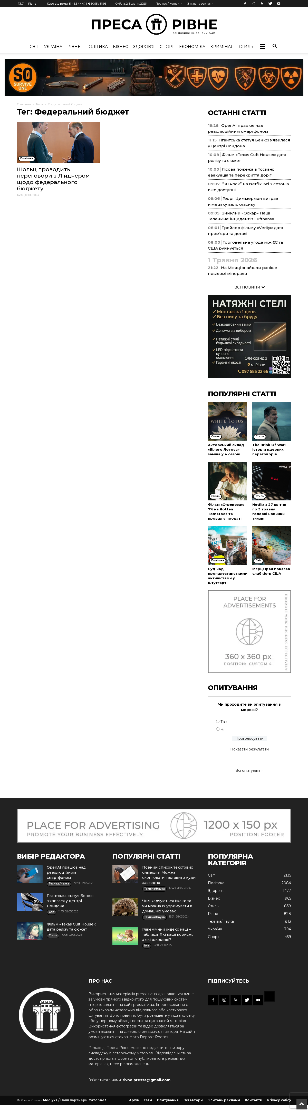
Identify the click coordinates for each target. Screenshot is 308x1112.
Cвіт (34, 46)
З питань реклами (200, 3)
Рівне (74, 46)
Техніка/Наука (221, 921)
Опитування (168, 1100)
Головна (24, 104)
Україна (53, 46)
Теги (39, 104)
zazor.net (97, 1100)
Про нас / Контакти (169, 3)
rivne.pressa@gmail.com (146, 1080)
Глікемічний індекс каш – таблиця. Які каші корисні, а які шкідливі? (167, 934)
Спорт (167, 46)
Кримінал (222, 46)
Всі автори (193, 1100)
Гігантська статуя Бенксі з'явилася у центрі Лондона (70, 900)
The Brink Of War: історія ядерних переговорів (269, 449)
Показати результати (249, 749)
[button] (262, 46)
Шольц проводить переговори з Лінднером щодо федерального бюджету (53, 179)
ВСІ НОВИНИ (249, 287)
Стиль (246, 46)
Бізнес (120, 46)
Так (223, 721)
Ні (222, 729)
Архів (134, 1100)
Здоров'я (144, 46)
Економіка (192, 46)
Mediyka (50, 1100)
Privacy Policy (279, 1100)
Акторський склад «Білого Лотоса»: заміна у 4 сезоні (226, 449)
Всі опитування (249, 770)
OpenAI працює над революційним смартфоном (66, 872)
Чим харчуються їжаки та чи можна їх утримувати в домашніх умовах (167, 906)
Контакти (253, 1100)
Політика (96, 46)
